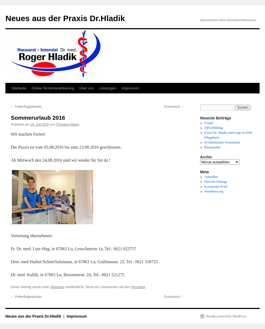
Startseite (18, 88)
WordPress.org (213, 191)
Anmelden (211, 177)
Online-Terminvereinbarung (53, 88)
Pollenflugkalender (26, 107)
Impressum (130, 88)
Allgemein (57, 287)
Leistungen (107, 88)
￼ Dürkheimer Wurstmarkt (222, 142)
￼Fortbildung (213, 128)
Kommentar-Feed (215, 186)
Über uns (87, 88)
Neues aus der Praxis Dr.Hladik (65, 18)
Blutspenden (212, 147)
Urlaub (208, 123)
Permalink (138, 287)
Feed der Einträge (215, 182)
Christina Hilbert (67, 124)
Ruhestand (174, 107)
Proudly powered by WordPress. (226, 316)
